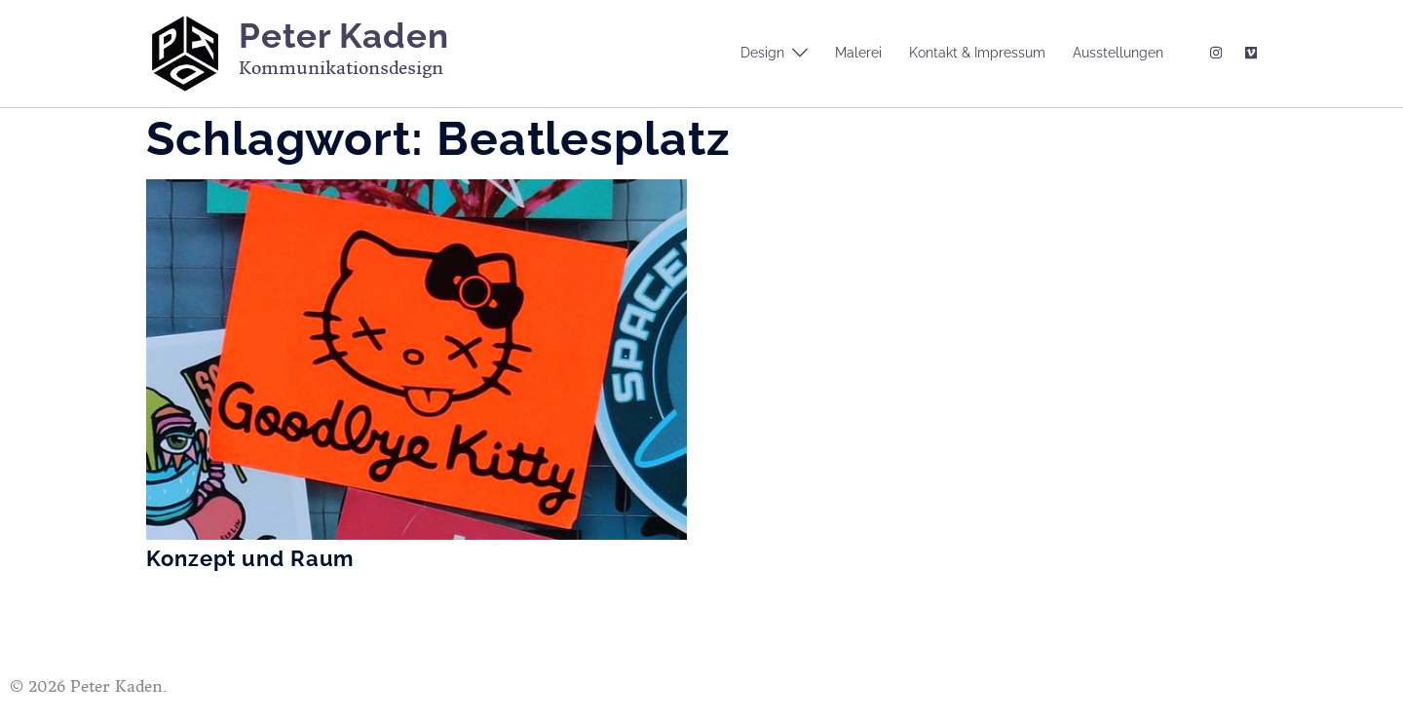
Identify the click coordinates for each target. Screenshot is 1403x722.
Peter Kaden (344, 36)
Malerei (858, 52)
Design (762, 52)
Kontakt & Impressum (977, 52)
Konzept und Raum (250, 558)
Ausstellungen (1118, 52)
